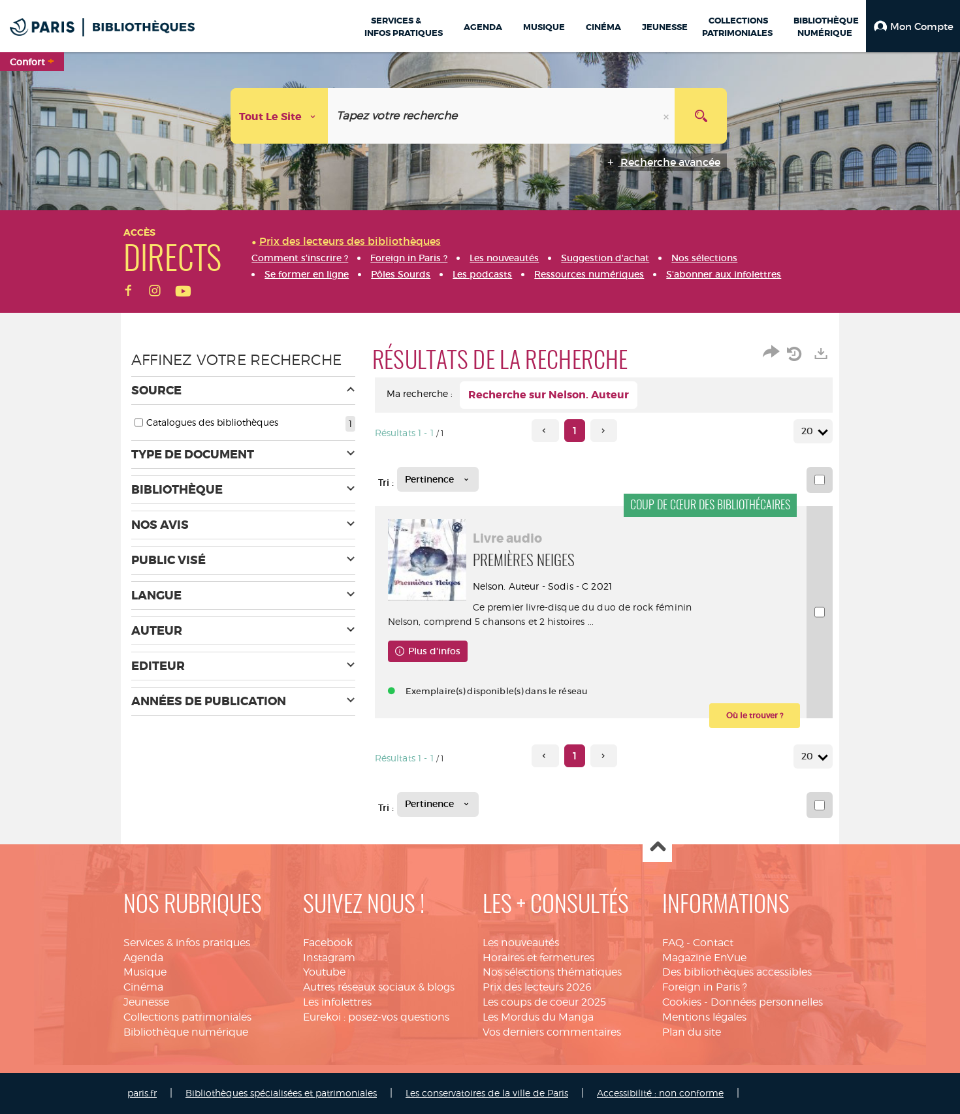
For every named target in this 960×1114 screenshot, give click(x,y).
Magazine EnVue (704, 957)
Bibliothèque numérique (185, 1032)
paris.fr (142, 1092)
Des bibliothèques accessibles (737, 972)
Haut (657, 848)
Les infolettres (337, 1002)
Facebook (328, 942)
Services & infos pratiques (186, 942)
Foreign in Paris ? (704, 987)
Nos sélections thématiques (552, 972)
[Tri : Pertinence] (438, 479)
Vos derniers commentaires (552, 1032)
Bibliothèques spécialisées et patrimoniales (281, 1092)
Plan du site (691, 1032)
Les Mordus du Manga (538, 1017)
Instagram (329, 957)
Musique (145, 972)
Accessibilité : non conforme (660, 1092)
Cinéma (143, 987)
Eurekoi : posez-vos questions (376, 1017)
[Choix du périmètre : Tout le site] (279, 116)
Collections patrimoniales (187, 1017)
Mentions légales (704, 1017)
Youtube (324, 972)
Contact (713, 942)
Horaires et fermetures (538, 957)
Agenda (143, 957)
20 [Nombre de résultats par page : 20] (809, 431)
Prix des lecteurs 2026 (537, 987)
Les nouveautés (521, 942)
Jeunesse (146, 1002)
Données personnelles (767, 1002)
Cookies (681, 1002)
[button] (913, 26)
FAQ (673, 942)
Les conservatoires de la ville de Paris (487, 1092)
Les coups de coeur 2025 (544, 1002)
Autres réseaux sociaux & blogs (379, 987)
